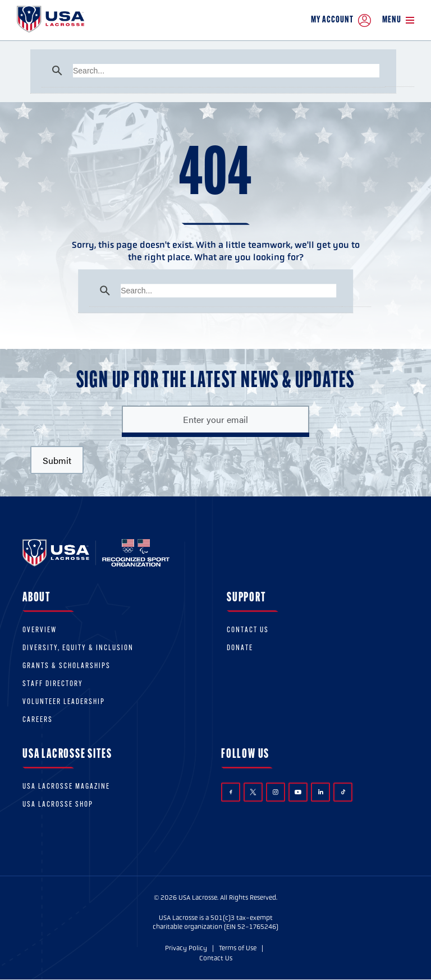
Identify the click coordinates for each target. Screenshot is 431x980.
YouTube (298, 792)
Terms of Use (237, 948)
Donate (240, 648)
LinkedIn (320, 791)
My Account (341, 20)
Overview (39, 630)
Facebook (231, 792)
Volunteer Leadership (63, 702)
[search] (226, 70)
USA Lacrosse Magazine (66, 787)
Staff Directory (52, 684)
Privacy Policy (186, 948)
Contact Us (248, 630)
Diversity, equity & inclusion (78, 648)
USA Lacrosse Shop (57, 804)
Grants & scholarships (66, 666)
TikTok (343, 791)
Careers (37, 720)
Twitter (253, 792)
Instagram (275, 792)
